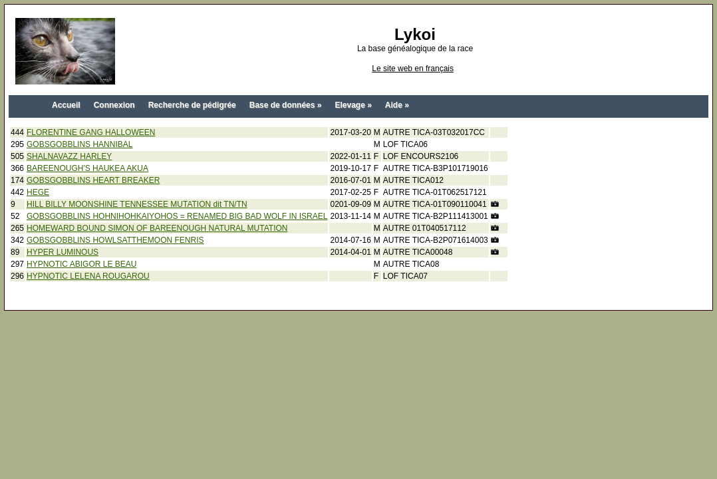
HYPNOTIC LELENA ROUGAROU (88, 276)
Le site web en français (413, 68)
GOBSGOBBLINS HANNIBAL (79, 144)
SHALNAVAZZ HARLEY (69, 156)
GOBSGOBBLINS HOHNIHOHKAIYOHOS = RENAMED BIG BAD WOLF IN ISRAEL (177, 216)
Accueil (66, 105)
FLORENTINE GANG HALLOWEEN (91, 132)
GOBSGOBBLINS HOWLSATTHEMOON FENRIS (115, 240)
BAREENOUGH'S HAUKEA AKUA (87, 168)
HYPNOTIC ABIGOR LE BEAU (81, 264)
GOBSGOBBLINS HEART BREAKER (93, 180)
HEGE (38, 192)
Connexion (114, 105)
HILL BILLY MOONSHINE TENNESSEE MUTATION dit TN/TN (137, 204)
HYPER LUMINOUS (62, 252)
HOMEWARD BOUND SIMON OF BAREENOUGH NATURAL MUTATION (157, 228)
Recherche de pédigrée (192, 105)
